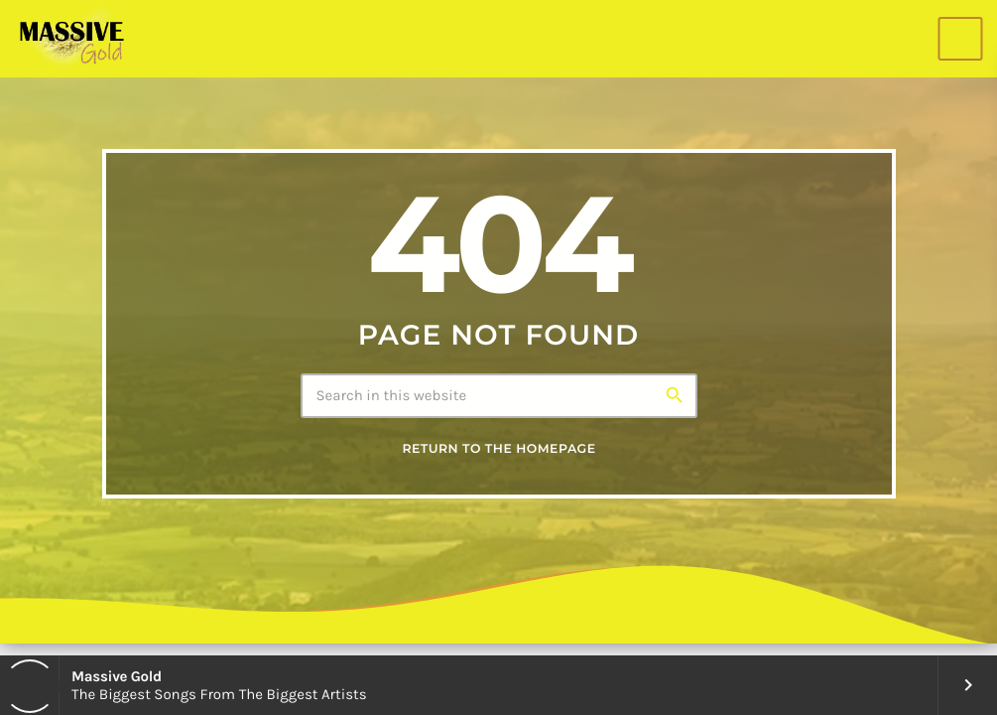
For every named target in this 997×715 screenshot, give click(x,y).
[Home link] (71, 38)
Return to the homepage (498, 449)
